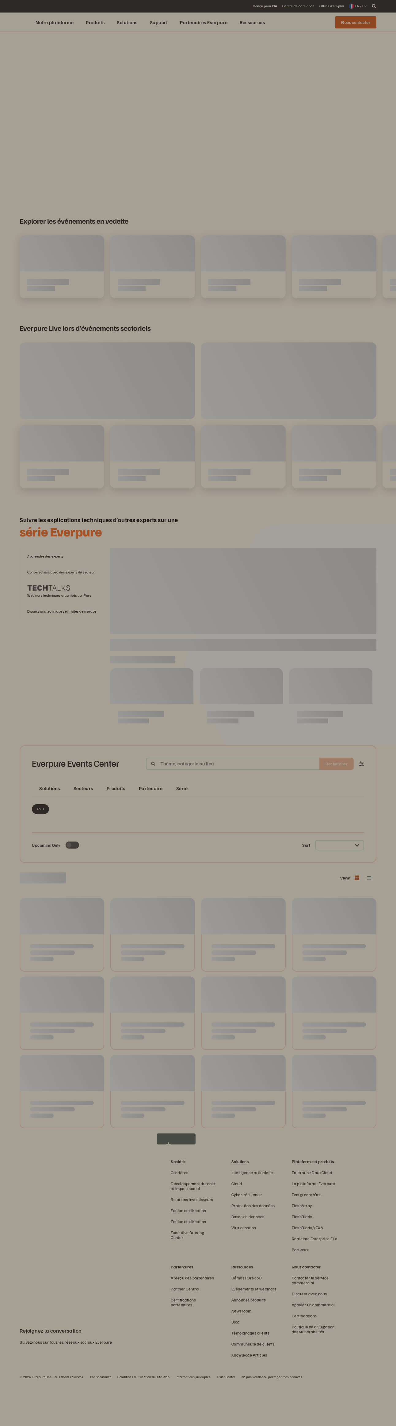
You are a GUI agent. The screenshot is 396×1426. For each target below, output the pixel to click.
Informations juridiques (193, 1418)
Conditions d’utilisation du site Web (143, 1418)
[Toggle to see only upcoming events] (72, 886)
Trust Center (226, 1418)
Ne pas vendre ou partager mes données (272, 1418)
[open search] (373, 6)
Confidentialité (101, 1418)
